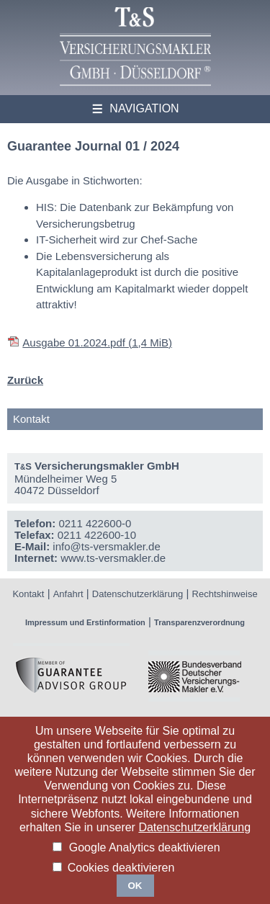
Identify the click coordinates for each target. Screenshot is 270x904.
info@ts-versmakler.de (106, 546)
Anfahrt (68, 594)
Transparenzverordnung (199, 622)
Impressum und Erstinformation (85, 622)
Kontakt (28, 594)
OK (135, 885)
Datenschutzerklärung (137, 594)
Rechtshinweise (225, 594)
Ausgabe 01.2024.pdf (97, 342)
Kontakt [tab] (31, 419)
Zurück (25, 380)
